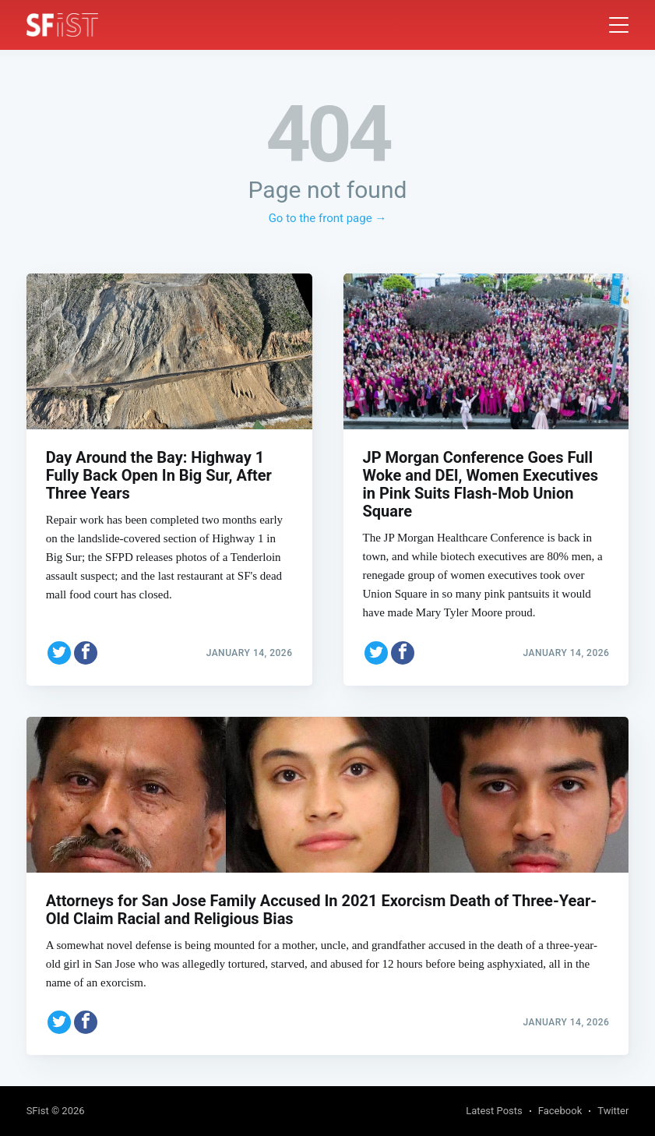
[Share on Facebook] (85, 653)
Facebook (560, 1111)
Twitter (613, 1111)
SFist (37, 1111)
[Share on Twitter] (59, 653)
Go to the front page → (328, 218)
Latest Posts (494, 1111)
